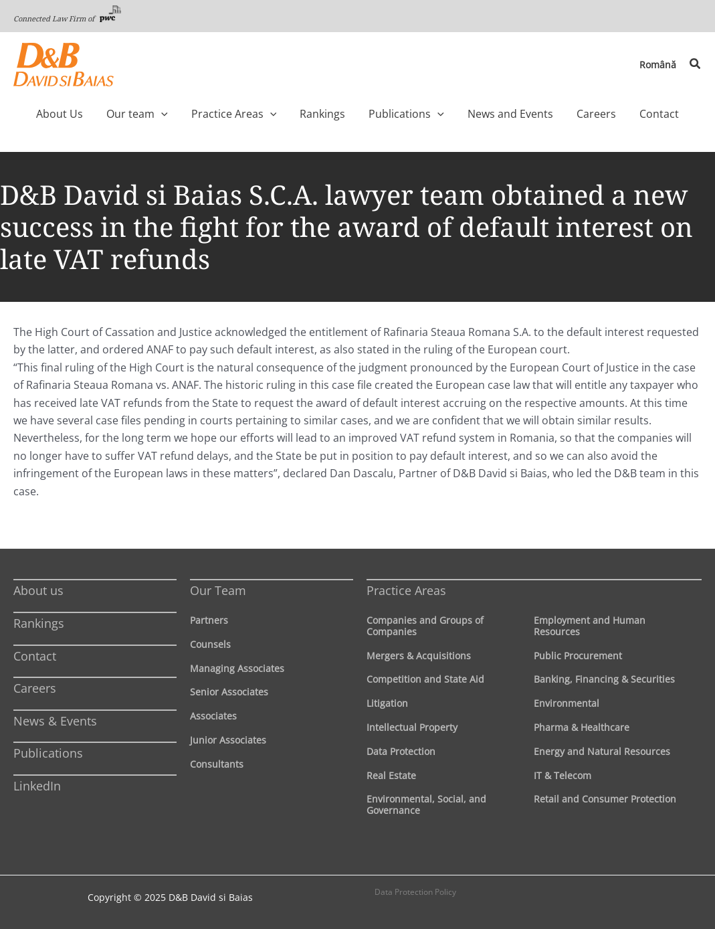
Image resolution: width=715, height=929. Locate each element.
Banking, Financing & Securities (604, 679)
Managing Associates (237, 668)
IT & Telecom (562, 775)
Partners (209, 620)
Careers (34, 688)
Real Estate (391, 775)
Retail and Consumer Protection (605, 798)
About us (38, 590)
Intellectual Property (412, 727)
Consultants (216, 764)
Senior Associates (229, 691)
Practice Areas (406, 590)
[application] (186, 114)
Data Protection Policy (415, 892)
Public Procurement (578, 655)
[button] (696, 64)
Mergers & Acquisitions (419, 655)
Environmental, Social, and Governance (426, 804)
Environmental (566, 703)
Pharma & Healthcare (581, 727)
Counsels (210, 644)
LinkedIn (37, 786)
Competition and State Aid (425, 679)
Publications (48, 753)
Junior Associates (228, 740)
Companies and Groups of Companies (425, 626)
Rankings (38, 623)
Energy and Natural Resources (602, 751)
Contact (34, 656)
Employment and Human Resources (589, 626)
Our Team (218, 590)
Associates (213, 715)
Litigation (387, 703)
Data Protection (401, 751)
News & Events (55, 721)
